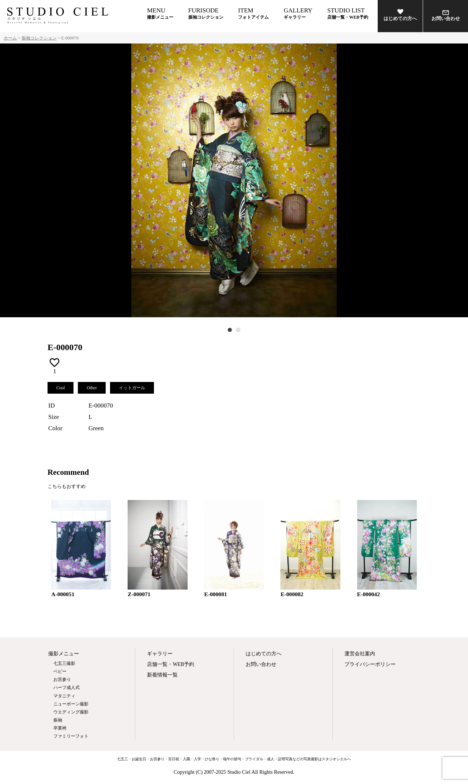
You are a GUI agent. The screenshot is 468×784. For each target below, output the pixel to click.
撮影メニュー (63, 653)
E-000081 (215, 594)
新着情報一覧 (162, 675)
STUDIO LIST (347, 13)
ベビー (60, 671)
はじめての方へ (400, 14)
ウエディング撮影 (70, 712)
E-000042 (368, 594)
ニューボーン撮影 (70, 704)
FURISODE (205, 13)
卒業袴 (60, 728)
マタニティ (64, 695)
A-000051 (62, 594)
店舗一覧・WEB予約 (170, 664)
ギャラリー (160, 653)
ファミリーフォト (70, 736)
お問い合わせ (445, 15)
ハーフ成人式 (66, 687)
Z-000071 (139, 594)
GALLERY (298, 13)
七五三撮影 (64, 663)
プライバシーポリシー (370, 664)
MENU (160, 13)
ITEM (253, 13)
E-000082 (291, 594)
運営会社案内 (359, 653)
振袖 (57, 720)
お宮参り (62, 679)
